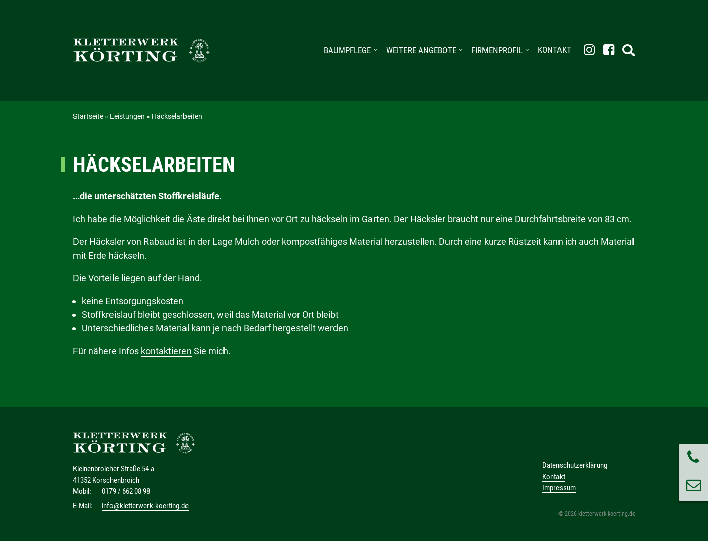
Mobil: (82, 491)
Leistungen (127, 116)
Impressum (559, 487)
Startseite (88, 116)
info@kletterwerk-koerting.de (145, 505)
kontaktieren (166, 351)
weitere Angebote (421, 50)
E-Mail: (83, 505)
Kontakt (554, 50)
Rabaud (158, 241)
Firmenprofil (497, 50)
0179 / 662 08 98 (126, 491)
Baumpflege (347, 50)
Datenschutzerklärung (574, 465)
